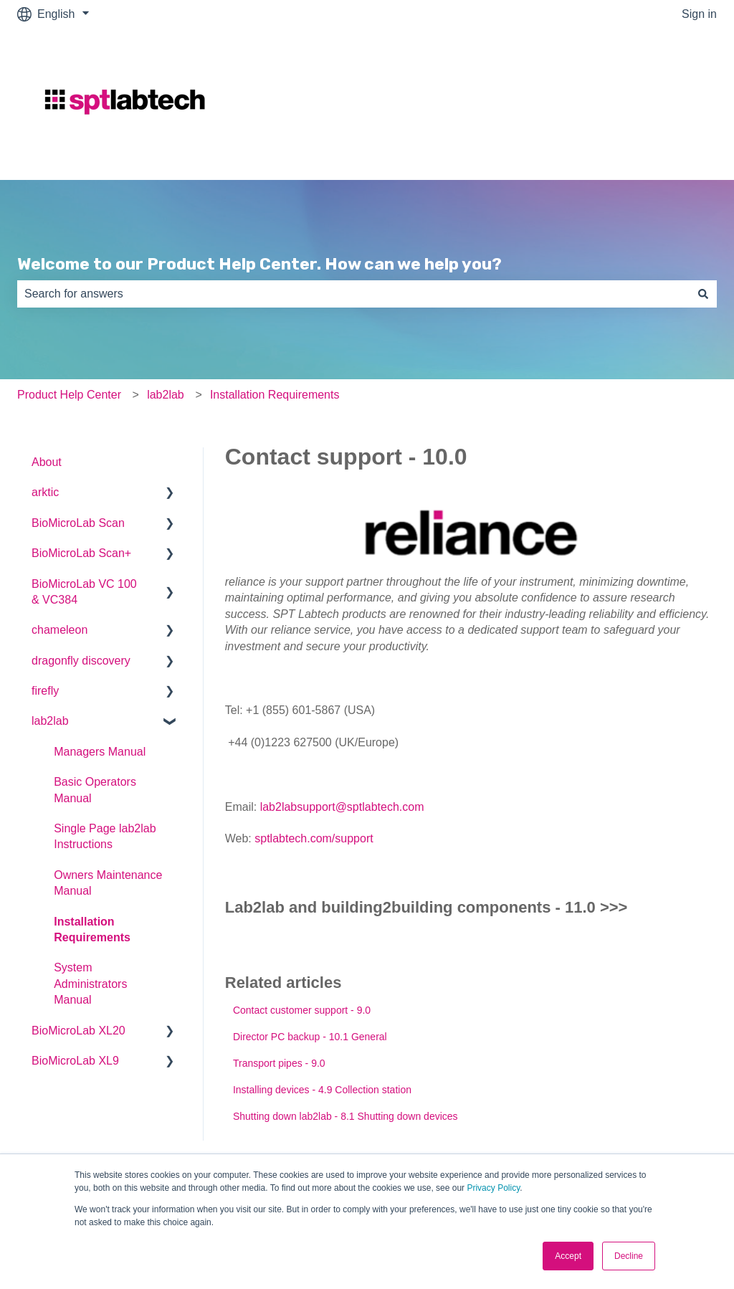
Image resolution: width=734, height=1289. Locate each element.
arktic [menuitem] (45, 492)
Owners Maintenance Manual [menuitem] (108, 883)
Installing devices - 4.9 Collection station (322, 1089)
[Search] (703, 294)
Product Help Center (69, 395)
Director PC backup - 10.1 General (310, 1036)
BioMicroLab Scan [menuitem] (78, 523)
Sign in (699, 14)
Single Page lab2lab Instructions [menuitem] (105, 836)
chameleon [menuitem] (59, 630)
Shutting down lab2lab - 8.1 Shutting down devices (345, 1116)
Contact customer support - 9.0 (302, 1010)
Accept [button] (568, 1256)
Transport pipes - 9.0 (279, 1063)
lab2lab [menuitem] (50, 721)
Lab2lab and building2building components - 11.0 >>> (426, 907)
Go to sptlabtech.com (648, 103)
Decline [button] (628, 1256)
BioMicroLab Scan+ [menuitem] (81, 553)
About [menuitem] (47, 462)
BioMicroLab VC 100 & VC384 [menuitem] (84, 592)
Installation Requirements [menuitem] (92, 929)
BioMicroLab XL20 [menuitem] (78, 1030)
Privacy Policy (493, 1188)
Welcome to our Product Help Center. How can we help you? (259, 264)
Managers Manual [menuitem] (100, 752)
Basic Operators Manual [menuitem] (95, 790)
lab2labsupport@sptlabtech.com (342, 807)
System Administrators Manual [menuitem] (90, 983)
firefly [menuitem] (45, 691)
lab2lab (165, 395)
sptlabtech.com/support (313, 838)
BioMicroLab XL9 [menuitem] (75, 1061)
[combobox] (353, 294)
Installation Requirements (275, 395)
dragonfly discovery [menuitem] (81, 661)
